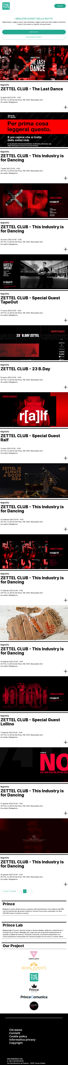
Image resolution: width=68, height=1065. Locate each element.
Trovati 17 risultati (9, 891)
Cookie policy (18, 1036)
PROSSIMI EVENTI (34, 37)
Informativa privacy (22, 1039)
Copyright (16, 1043)
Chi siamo (15, 1029)
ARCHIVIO (34, 32)
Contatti (14, 1033)
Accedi (60, 6)
